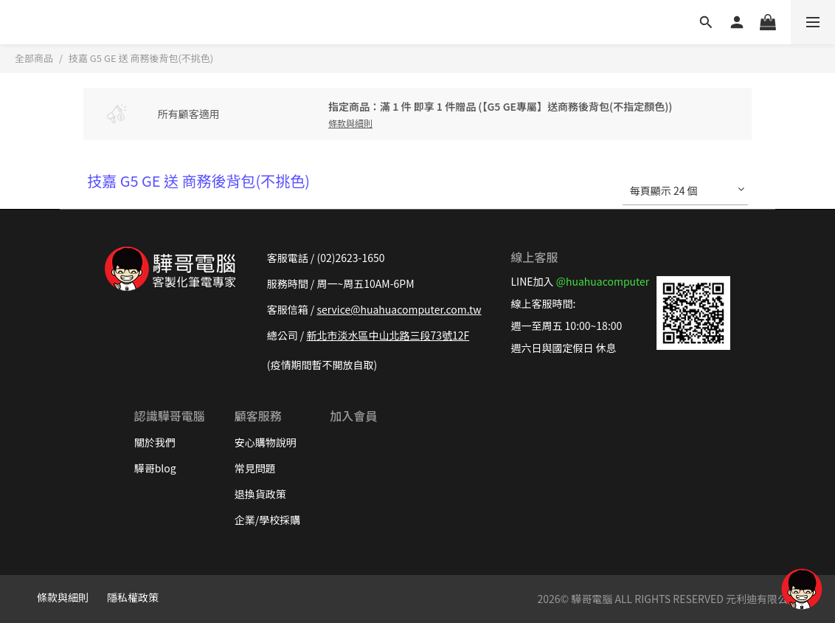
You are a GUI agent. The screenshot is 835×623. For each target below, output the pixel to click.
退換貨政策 (260, 493)
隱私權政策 (133, 597)
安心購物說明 (266, 442)
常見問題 (255, 468)
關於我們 (155, 442)
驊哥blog (155, 468)
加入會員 (353, 415)
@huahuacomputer (603, 281)
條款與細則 (63, 597)
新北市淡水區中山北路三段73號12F (387, 335)
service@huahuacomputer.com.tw (398, 309)
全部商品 (34, 58)
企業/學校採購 (268, 519)
